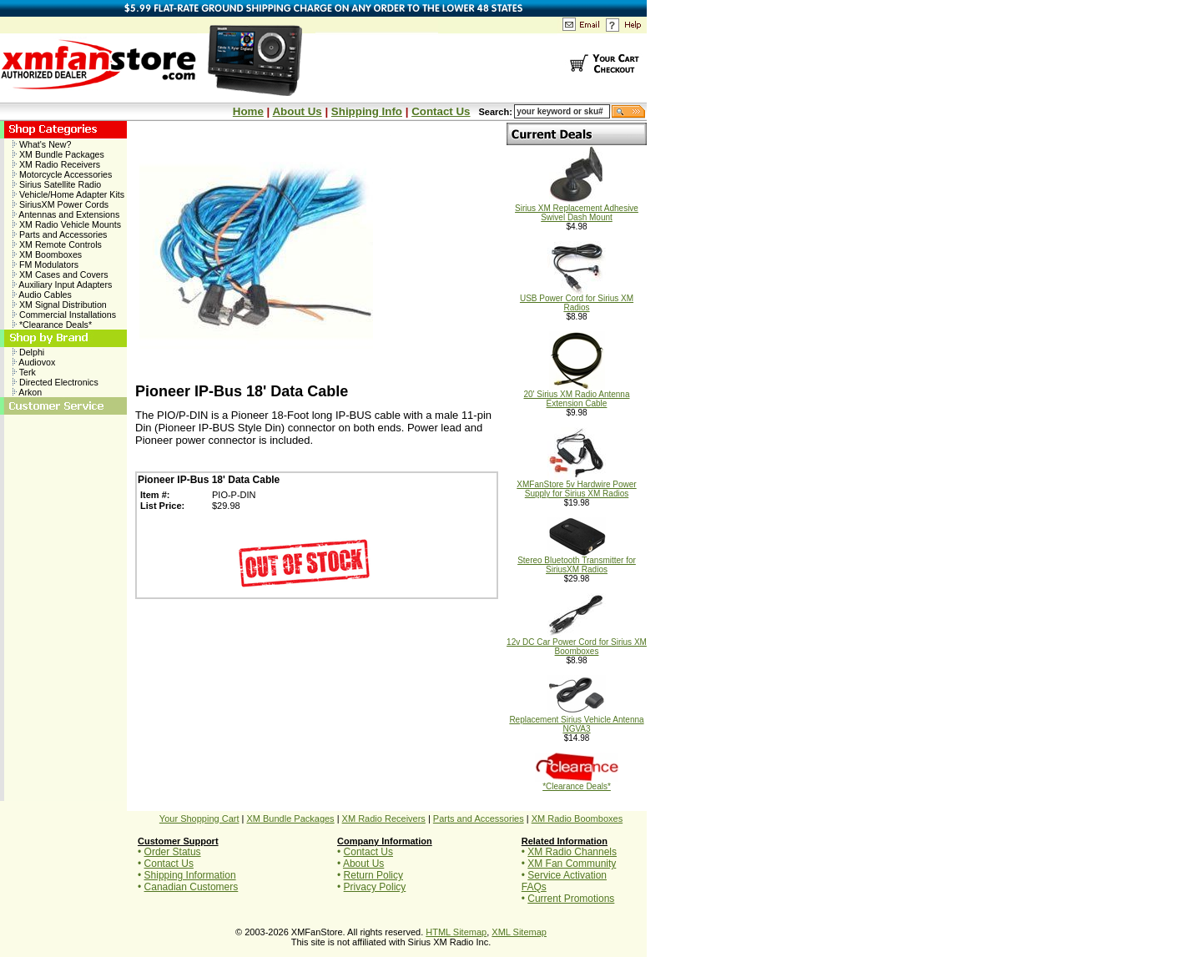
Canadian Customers (191, 887)
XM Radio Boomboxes (577, 818)
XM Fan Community (571, 863)
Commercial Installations (64, 315)
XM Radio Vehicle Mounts (67, 224)
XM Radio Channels (572, 852)
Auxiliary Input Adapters (62, 285)
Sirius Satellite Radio (57, 184)
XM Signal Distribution (60, 305)
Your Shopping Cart (199, 818)
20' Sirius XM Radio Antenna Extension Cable (577, 395)
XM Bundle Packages (58, 154)
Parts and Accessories (60, 234)
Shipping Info (366, 111)
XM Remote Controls (57, 244)
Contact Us (440, 111)
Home (248, 111)
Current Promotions (570, 898)
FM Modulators (45, 264)
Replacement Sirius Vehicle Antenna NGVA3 (576, 720)
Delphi (28, 352)
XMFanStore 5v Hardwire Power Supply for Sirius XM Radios (576, 485)
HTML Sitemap (456, 932)
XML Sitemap (519, 932)
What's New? (42, 144)
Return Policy (373, 875)
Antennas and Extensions (66, 214)
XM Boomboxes (47, 254)
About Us (296, 111)
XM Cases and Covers (60, 274)
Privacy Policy (375, 887)
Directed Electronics (55, 382)
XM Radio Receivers (56, 164)
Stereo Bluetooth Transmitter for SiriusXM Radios (576, 561)
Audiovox (34, 362)
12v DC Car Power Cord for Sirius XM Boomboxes (577, 643)
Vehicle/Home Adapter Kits (68, 194)
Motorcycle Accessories (62, 174)
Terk (24, 372)
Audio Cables (42, 295)
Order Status (172, 852)
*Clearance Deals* (52, 325)
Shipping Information (190, 875)
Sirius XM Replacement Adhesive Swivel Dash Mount (576, 209)
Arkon (27, 392)
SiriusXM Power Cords (60, 204)
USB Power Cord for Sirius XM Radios (576, 299)
